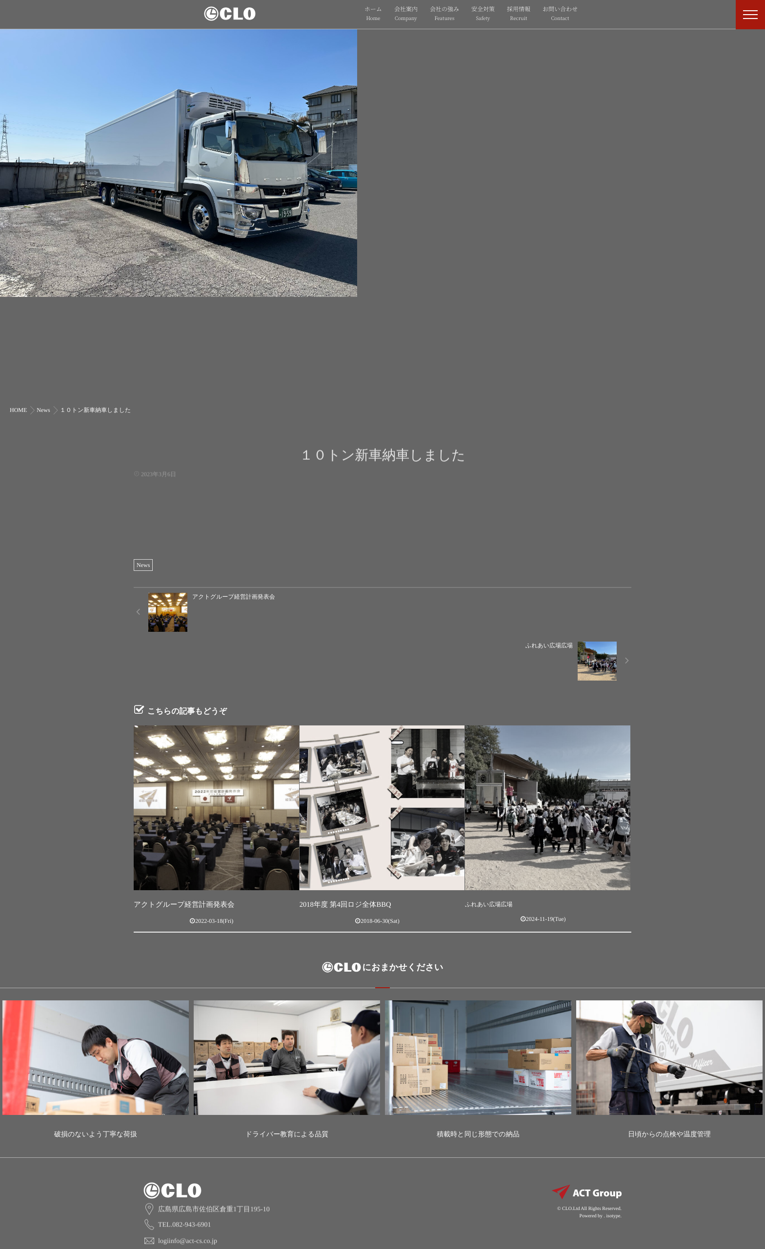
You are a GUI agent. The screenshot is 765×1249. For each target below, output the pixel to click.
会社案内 (406, 13)
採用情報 (518, 13)
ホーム (373, 13)
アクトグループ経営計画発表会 (175, 855)
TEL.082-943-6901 (184, 1160)
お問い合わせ (560, 13)
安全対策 (483, 13)
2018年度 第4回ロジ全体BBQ (337, 855)
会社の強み (444, 13)
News (143, 565)
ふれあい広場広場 (488, 855)
